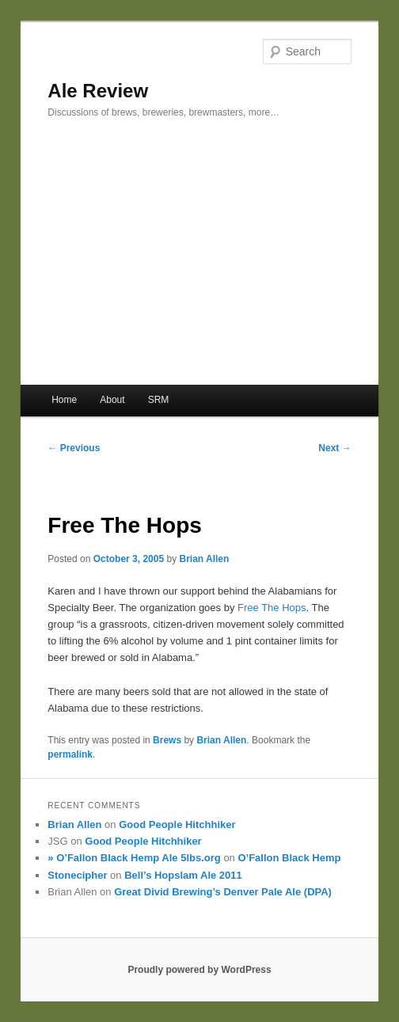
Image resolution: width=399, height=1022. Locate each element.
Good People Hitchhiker (177, 824)
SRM (158, 399)
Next (334, 448)
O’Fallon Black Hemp (289, 858)
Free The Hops (272, 608)
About (112, 399)
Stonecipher (77, 875)
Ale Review (98, 90)
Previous (74, 448)
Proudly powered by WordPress (199, 969)
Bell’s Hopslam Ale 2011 (183, 875)
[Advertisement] (199, 266)
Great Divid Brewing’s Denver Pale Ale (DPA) (223, 892)
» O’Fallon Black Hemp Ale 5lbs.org (134, 858)
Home (64, 399)
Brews (167, 740)
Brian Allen (204, 558)
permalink (70, 754)
